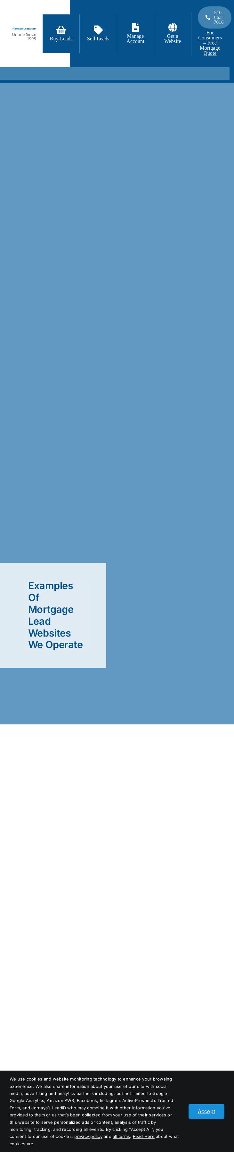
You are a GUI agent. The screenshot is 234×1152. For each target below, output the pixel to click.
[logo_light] (24, 30)
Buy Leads (61, 38)
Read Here (144, 1136)
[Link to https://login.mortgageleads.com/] (135, 27)
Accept (206, 1111)
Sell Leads (98, 38)
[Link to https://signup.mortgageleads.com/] (61, 30)
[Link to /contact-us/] (98, 30)
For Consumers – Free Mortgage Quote (210, 43)
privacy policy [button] (88, 1136)
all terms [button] (121, 1136)
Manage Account (135, 38)
